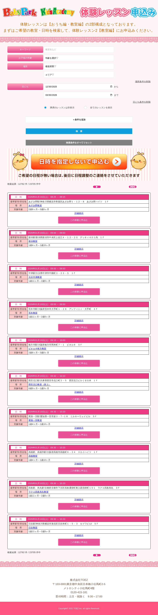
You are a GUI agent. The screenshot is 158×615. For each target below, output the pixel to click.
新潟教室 (33, 241)
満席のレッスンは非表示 (62, 107)
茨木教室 (33, 313)
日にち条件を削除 (142, 102)
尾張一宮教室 (35, 420)
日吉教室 (33, 527)
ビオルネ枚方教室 (37, 348)
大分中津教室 (35, 277)
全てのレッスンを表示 (101, 107)
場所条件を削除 (143, 81)
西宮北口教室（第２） (40, 384)
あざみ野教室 (35, 205)
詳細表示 (79, 213)
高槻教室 (33, 456)
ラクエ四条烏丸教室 (38, 492)
